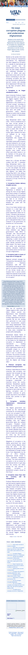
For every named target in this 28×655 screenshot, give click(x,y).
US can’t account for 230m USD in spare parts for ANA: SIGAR (14, 561)
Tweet (7, 22)
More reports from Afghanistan (16, 633)
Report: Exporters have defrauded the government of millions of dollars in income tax (15, 565)
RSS (16, 22)
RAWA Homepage (13, 632)
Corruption (15, 536)
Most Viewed (17, 541)
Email (22, 22)
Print (19, 22)
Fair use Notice (18, 634)
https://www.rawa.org (16, 635)
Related (8, 541)
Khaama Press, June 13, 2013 (16, 627)
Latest (12, 541)
